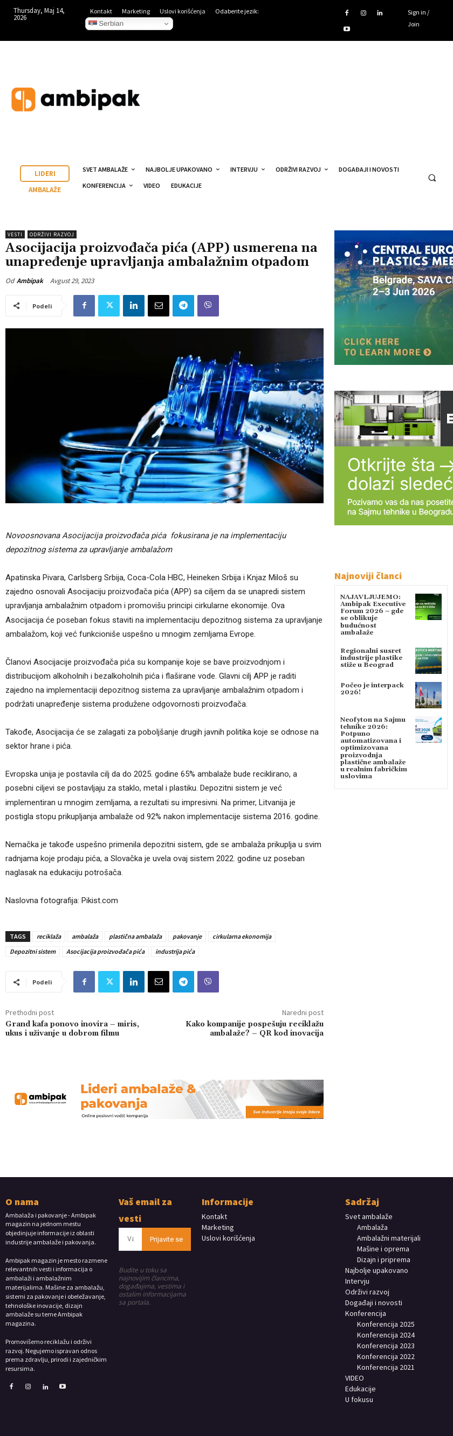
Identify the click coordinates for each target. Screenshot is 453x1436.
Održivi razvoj (52, 234)
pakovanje (187, 936)
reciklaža (49, 936)
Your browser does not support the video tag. (367, 89)
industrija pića (175, 951)
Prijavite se (166, 1239)
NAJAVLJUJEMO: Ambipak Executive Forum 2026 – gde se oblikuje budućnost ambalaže (373, 615)
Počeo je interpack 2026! (372, 688)
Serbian (106, 23)
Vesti (15, 234)
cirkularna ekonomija (241, 936)
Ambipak (30, 280)
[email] (130, 1239)
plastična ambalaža (135, 936)
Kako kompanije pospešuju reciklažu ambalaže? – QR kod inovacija (255, 1028)
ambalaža (85, 936)
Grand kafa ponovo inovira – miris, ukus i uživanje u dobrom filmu (72, 1028)
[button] (431, 177)
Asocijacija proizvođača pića (105, 951)
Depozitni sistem (33, 951)
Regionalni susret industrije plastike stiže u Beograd (371, 658)
